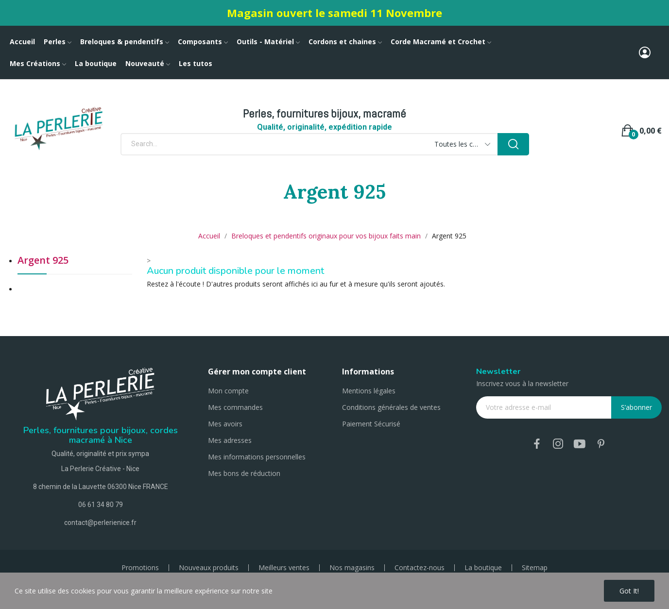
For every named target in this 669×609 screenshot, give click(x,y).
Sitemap (535, 567)
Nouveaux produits (209, 567)
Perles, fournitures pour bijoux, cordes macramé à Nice (100, 435)
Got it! (629, 590)
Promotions (140, 567)
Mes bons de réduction (244, 473)
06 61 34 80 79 (100, 504)
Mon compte (228, 390)
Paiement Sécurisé (371, 423)
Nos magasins (352, 567)
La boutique (483, 567)
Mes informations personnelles (257, 456)
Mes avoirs (225, 423)
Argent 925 (43, 261)
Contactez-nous (420, 567)
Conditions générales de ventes (391, 407)
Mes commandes (235, 407)
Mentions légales (368, 390)
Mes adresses (230, 440)
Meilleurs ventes (283, 567)
